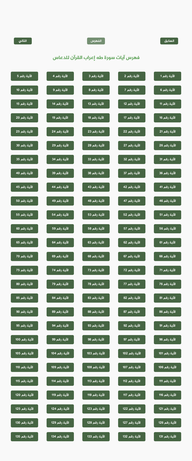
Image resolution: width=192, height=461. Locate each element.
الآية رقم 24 (60, 131)
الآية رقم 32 (132, 159)
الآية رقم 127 (132, 423)
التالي (23, 41)
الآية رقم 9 (60, 90)
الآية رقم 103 (96, 353)
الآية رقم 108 (96, 367)
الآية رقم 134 (60, 436)
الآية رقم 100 (25, 339)
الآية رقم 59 (60, 228)
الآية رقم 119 (60, 395)
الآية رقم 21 (168, 131)
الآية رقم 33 (96, 159)
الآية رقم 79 (60, 284)
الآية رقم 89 (60, 312)
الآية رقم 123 (96, 409)
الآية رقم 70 (24, 256)
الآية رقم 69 (60, 256)
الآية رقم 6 (167, 90)
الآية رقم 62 (132, 242)
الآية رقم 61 (168, 242)
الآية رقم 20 (24, 118)
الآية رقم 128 (96, 423)
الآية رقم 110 (24, 367)
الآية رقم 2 (131, 76)
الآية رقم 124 (60, 409)
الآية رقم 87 (132, 312)
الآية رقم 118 (96, 395)
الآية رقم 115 (24, 381)
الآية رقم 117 (131, 395)
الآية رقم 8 (96, 90)
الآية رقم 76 (167, 284)
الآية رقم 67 (132, 256)
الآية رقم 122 (132, 409)
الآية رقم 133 (96, 436)
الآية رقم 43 (96, 187)
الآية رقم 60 (24, 228)
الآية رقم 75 (24, 270)
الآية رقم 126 (167, 423)
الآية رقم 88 (96, 312)
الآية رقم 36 (167, 173)
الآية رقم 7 (131, 90)
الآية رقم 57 (132, 228)
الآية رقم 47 (132, 201)
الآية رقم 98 (96, 339)
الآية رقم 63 (96, 242)
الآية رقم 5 (24, 76)
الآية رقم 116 (167, 395)
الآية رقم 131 (167, 436)
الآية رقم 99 (60, 339)
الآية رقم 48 (96, 201)
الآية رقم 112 (131, 381)
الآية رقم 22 (131, 131)
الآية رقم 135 (24, 436)
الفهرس (96, 41)
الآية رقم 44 (60, 187)
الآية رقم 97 (132, 339)
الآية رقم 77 (132, 284)
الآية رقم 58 (96, 228)
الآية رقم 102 (132, 353)
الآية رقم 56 (167, 228)
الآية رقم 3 (96, 76)
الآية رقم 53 (96, 215)
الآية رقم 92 (132, 325)
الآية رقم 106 (167, 367)
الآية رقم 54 (60, 215)
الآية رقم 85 (24, 298)
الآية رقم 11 (167, 104)
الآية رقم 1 (167, 76)
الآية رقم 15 (24, 104)
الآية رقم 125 (25, 409)
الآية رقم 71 (168, 270)
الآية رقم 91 (168, 325)
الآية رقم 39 (60, 173)
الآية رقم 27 (132, 145)
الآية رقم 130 (24, 423)
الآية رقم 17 (132, 118)
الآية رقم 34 (60, 159)
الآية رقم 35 (24, 159)
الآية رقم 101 (167, 353)
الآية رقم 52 (131, 215)
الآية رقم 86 (167, 312)
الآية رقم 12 (132, 104)
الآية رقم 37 (132, 173)
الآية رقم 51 (168, 215)
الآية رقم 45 (24, 187)
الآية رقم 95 (24, 325)
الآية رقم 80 (24, 284)
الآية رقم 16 (168, 118)
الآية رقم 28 (96, 145)
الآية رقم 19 (60, 118)
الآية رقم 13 (96, 104)
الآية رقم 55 (24, 215)
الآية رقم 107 (132, 367)
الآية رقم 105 (25, 353)
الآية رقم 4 (60, 76)
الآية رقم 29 (60, 145)
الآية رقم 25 (24, 131)
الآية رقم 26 (167, 145)
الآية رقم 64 (60, 242)
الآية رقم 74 (60, 270)
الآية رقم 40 (24, 173)
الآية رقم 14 (60, 104)
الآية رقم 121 (167, 409)
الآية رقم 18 (96, 118)
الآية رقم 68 (96, 256)
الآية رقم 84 (60, 298)
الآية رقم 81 (168, 298)
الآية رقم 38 (96, 173)
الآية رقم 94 (60, 325)
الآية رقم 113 (96, 381)
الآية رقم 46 (167, 201)
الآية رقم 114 (60, 381)
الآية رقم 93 (96, 325)
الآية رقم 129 (60, 423)
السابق (169, 41)
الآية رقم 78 (96, 284)
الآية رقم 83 (96, 298)
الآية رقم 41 (168, 187)
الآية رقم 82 (132, 298)
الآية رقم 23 (96, 131)
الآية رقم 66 (167, 256)
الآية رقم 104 (60, 353)
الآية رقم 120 (25, 395)
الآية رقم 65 (24, 242)
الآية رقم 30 (24, 145)
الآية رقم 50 (24, 201)
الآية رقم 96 (167, 339)
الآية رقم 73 (96, 270)
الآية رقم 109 (60, 367)
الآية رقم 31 (168, 159)
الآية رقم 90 (24, 312)
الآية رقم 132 (132, 436)
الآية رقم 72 (132, 270)
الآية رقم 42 (131, 187)
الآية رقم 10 (24, 90)
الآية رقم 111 (167, 381)
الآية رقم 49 (60, 201)
